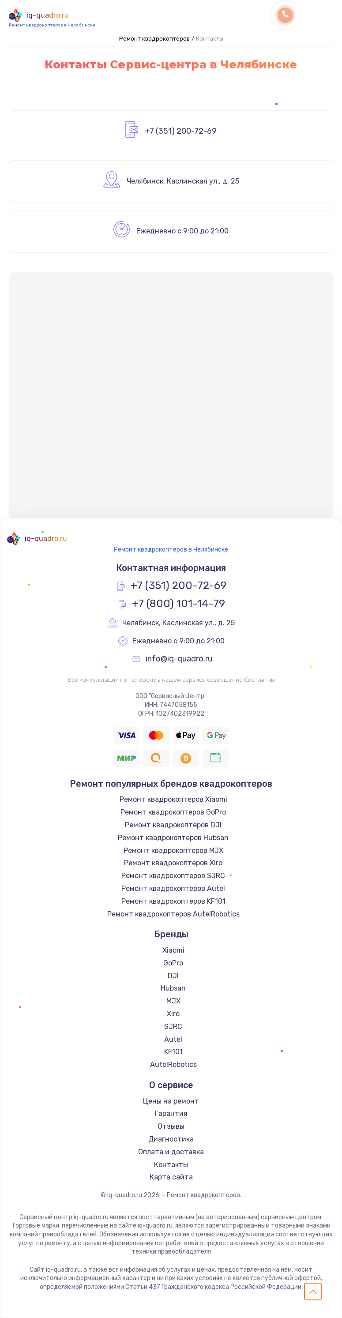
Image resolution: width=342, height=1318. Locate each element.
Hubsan (173, 988)
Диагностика (171, 1139)
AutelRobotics (173, 1064)
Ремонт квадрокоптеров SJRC (173, 875)
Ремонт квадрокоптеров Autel (173, 888)
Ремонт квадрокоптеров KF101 (173, 901)
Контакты (171, 1164)
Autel (173, 1039)
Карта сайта (171, 1177)
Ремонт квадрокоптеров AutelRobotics (173, 914)
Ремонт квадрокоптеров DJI (173, 825)
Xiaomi (173, 950)
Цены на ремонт (171, 1101)
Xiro (173, 1014)
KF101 (173, 1052)
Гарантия (171, 1113)
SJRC (173, 1026)
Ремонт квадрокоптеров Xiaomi (173, 799)
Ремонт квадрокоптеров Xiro (173, 863)
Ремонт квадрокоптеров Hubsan (173, 838)
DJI (173, 976)
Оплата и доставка (171, 1152)
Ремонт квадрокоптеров (154, 38)
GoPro (173, 963)
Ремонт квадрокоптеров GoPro (173, 812)
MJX (173, 1001)
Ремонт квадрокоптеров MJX (173, 850)
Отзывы (171, 1126)
